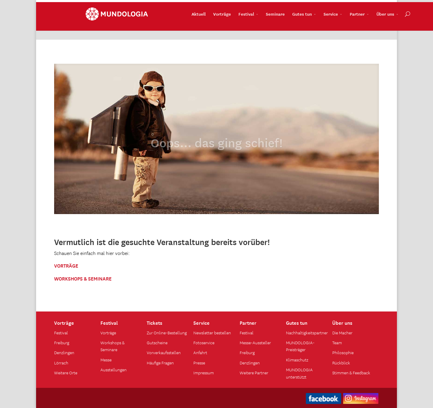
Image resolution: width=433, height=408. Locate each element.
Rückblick (341, 362)
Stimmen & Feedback (351, 372)
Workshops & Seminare (112, 346)
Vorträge (190, 27)
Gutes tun (270, 27)
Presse (199, 362)
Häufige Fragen (160, 362)
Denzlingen (64, 352)
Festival (215, 27)
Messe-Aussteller (255, 342)
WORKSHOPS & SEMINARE (83, 278)
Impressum (203, 372)
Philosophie (343, 352)
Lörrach (61, 362)
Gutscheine (157, 342)
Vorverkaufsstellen (164, 352)
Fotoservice (203, 342)
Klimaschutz (297, 359)
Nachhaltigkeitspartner (307, 332)
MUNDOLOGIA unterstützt (299, 373)
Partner (325, 27)
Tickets (154, 322)
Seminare (243, 27)
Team (337, 342)
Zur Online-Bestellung (167, 332)
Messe (106, 359)
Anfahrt (200, 352)
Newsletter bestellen (212, 332)
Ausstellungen (113, 369)
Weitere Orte (65, 372)
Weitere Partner (254, 372)
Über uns (354, 27)
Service (299, 27)
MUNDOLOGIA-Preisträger (300, 346)
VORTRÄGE (66, 265)
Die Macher (342, 332)
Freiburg (61, 342)
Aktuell (167, 27)
